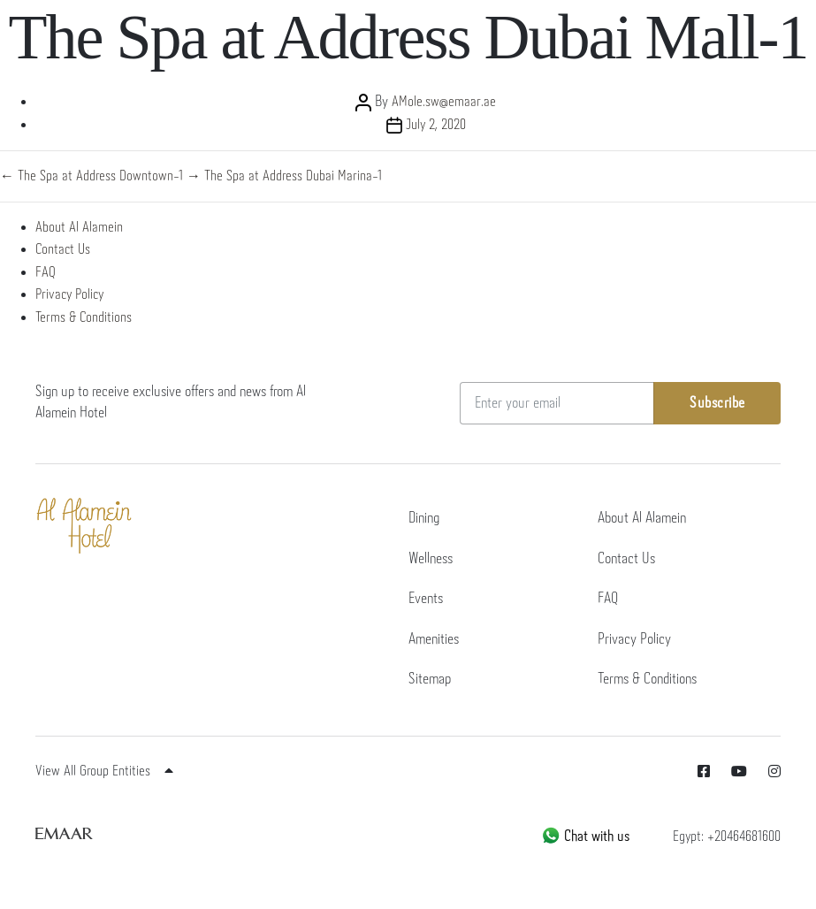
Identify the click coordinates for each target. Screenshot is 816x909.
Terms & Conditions (83, 317)
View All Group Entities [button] (104, 771)
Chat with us (585, 837)
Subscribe (717, 403)
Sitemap (429, 679)
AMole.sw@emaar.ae (444, 102)
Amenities (433, 639)
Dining (423, 518)
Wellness (430, 559)
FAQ (45, 272)
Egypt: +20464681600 (727, 836)
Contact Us (62, 249)
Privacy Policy (69, 294)
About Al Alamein (79, 227)
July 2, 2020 (436, 125)
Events (425, 599)
